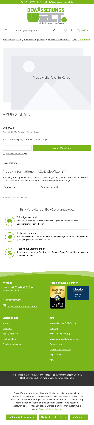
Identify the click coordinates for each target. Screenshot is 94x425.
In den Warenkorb (62, 148)
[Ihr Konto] (72, 30)
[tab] (10, 163)
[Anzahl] (17, 148)
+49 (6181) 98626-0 (32, 2)
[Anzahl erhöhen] (29, 148)
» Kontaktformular (12, 299)
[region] (47, 78)
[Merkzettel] (65, 30)
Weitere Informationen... (51, 409)
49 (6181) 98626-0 (22, 287)
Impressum (55, 354)
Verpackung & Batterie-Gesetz (65, 339)
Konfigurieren (79, 417)
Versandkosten (65, 374)
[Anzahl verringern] (5, 148)
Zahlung (54, 328)
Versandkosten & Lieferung (63, 323)
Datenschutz (56, 344)
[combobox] (32, 30)
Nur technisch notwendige (21, 417)
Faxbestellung (9, 339)
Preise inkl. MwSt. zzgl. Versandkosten (22, 132)
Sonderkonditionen (12, 344)
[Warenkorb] (83, 30)
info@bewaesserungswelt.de (60, 2)
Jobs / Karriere (10, 333)
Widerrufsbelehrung (60, 333)
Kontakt (6, 323)
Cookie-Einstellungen (60, 349)
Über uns (7, 328)
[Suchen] (54, 30)
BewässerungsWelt (12, 39)
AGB (52, 360)
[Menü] (6, 30)
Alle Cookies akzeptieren (53, 417)
